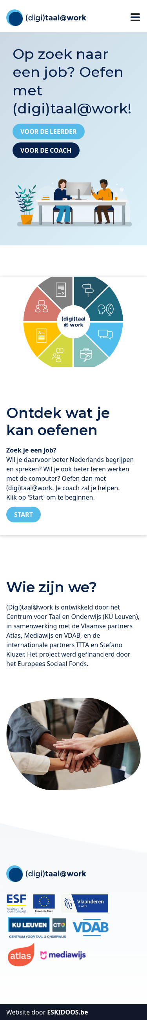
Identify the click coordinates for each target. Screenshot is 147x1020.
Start (23, 514)
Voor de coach (46, 150)
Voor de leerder (48, 131)
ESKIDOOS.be (67, 1012)
